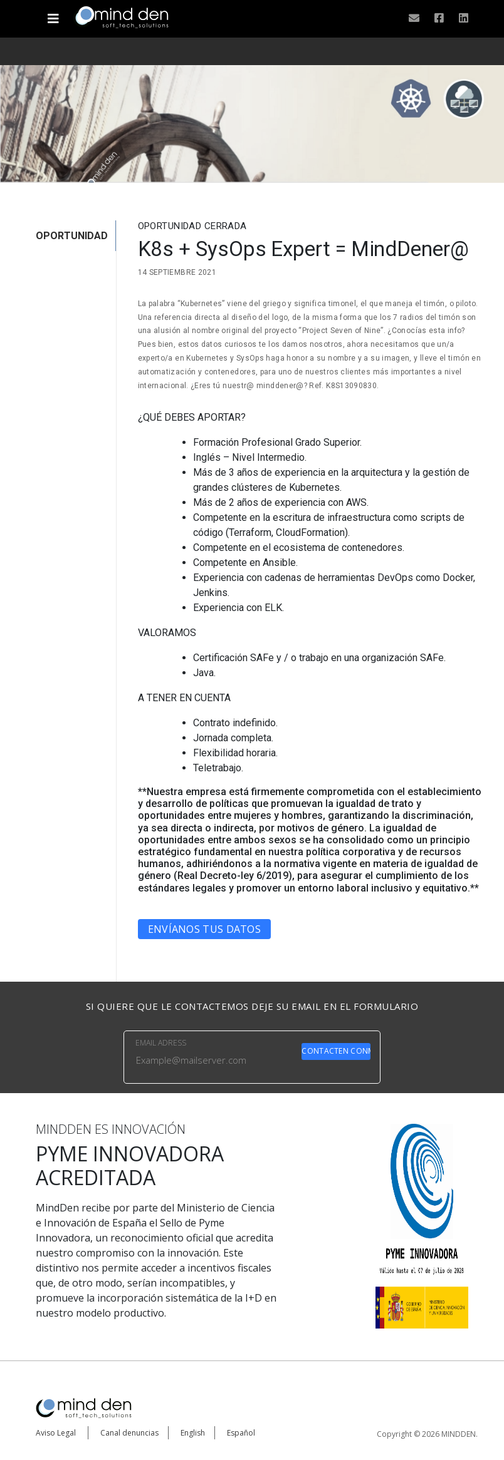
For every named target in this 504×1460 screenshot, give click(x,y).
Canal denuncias (129, 1432)
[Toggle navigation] (53, 14)
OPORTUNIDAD (72, 236)
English (193, 1432)
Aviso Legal (56, 1432)
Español (241, 1432)
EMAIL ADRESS (160, 1042)
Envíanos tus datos (204, 929)
